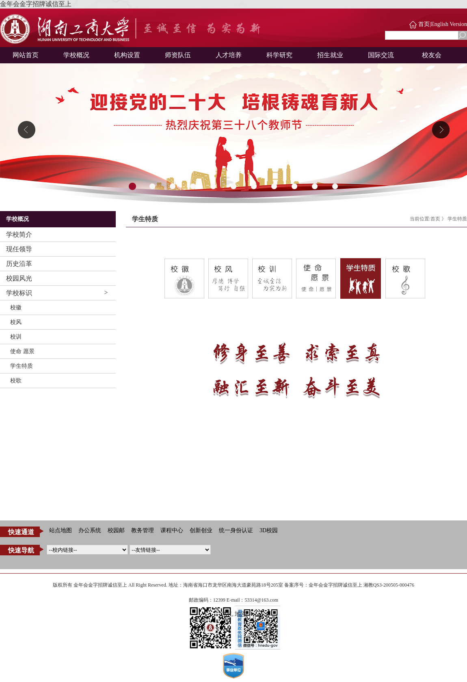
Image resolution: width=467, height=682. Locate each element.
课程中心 (171, 530)
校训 (16, 337)
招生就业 (330, 55)
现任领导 (19, 249)
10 (315, 187)
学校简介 (19, 234)
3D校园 (268, 530)
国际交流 (381, 55)
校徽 (16, 307)
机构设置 (127, 55)
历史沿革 (19, 263)
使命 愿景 (22, 351)
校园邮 (116, 530)
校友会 (431, 55)
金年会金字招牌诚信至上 (35, 3)
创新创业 (201, 530)
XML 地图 (233, 614)
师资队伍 (178, 55)
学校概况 (76, 55)
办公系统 (89, 530)
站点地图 (60, 530)
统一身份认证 (236, 530)
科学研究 (279, 55)
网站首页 (26, 55)
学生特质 (21, 366)
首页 (424, 24)
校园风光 (19, 278)
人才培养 (229, 55)
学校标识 (19, 292)
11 (335, 187)
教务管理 (142, 530)
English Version (449, 24)
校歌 (16, 381)
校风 (16, 322)
